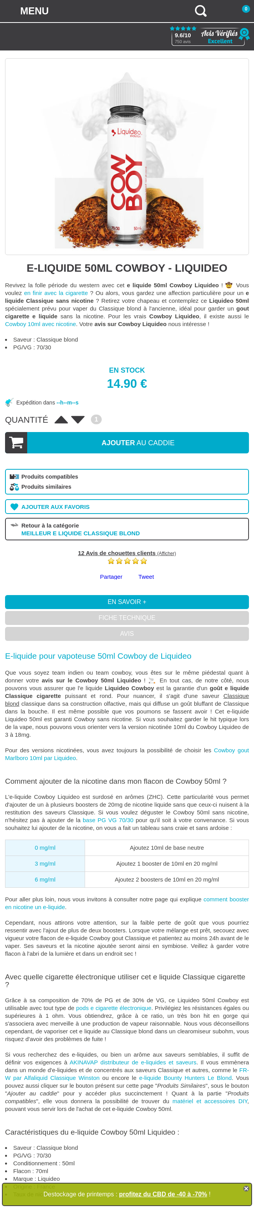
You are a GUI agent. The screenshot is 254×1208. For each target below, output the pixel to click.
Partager (111, 576)
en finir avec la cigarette (56, 293)
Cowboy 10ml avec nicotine (40, 324)
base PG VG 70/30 (108, 820)
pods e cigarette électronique (113, 1008)
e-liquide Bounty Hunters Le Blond (185, 1077)
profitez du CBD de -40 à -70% (163, 1194)
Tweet (146, 577)
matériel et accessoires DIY (209, 1101)
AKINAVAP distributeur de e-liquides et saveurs (133, 1062)
